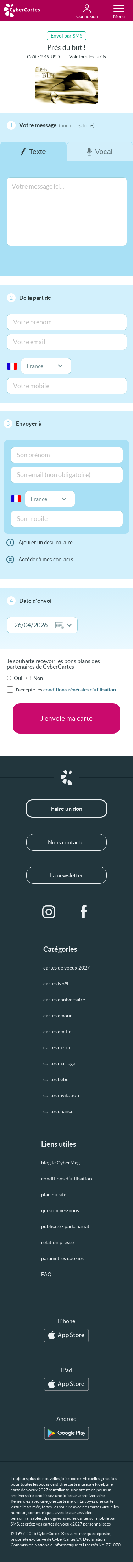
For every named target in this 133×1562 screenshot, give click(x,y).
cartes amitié (57, 1031)
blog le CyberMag (60, 1162)
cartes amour (57, 1015)
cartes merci (56, 1047)
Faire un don (66, 808)
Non (38, 678)
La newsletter (66, 875)
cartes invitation (61, 1095)
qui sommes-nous (60, 1210)
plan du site (53, 1194)
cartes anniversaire (64, 999)
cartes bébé (55, 1079)
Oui (18, 678)
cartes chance (58, 1111)
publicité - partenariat (65, 1226)
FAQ (46, 1274)
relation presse (57, 1242)
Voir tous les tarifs (87, 57)
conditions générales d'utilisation (79, 689)
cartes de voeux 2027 (66, 968)
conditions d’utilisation (66, 1178)
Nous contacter (66, 842)
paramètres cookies (62, 1258)
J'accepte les (65, 689)
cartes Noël (55, 984)
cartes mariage (59, 1063)
